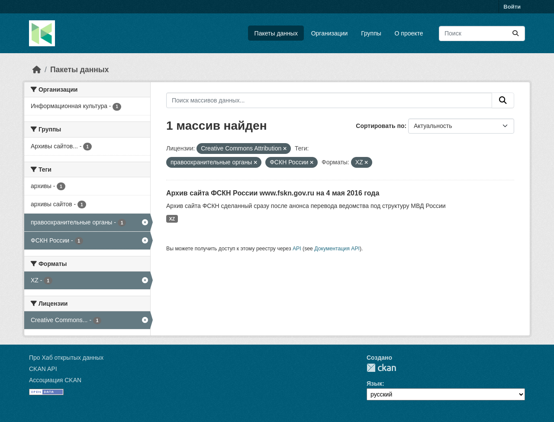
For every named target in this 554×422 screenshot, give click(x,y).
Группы (371, 33)
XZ (172, 218)
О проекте (409, 33)
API (297, 249)
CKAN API (43, 368)
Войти (512, 6)
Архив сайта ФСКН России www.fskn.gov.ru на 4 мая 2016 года (272, 193)
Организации (329, 33)
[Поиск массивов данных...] (482, 33)
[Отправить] (515, 33)
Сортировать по (380, 125)
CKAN (381, 367)
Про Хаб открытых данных (66, 357)
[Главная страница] (36, 69)
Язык (374, 383)
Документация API (337, 249)
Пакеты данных (276, 33)
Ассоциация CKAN (55, 380)
